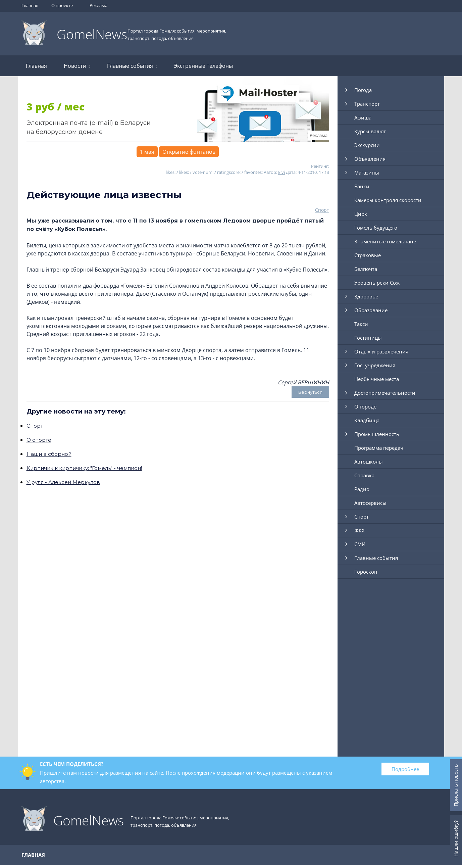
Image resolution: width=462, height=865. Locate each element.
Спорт (322, 210)
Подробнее (405, 769)
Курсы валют (370, 131)
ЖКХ (359, 530)
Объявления (370, 158)
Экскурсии (367, 145)
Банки (361, 186)
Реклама (98, 5)
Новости (77, 65)
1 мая (147, 151)
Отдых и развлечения (381, 351)
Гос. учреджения (374, 365)
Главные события (132, 65)
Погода (363, 90)
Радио (361, 489)
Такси (361, 324)
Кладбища (366, 420)
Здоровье (366, 296)
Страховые (367, 255)
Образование (371, 310)
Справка (364, 475)
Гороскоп (365, 571)
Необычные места (376, 379)
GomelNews (92, 34)
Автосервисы (370, 502)
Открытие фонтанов (188, 151)
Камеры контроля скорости (387, 200)
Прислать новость (456, 785)
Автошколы (368, 461)
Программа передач (378, 447)
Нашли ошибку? (456, 838)
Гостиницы (368, 337)
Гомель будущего (375, 227)
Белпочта (365, 269)
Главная (29, 5)
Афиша (362, 117)
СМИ (359, 544)
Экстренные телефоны (203, 65)
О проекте (62, 5)
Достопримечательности (384, 392)
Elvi (281, 172)
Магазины (366, 172)
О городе (365, 406)
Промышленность (376, 434)
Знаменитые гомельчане (385, 241)
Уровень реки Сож (377, 282)
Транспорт (367, 103)
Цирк (360, 213)
